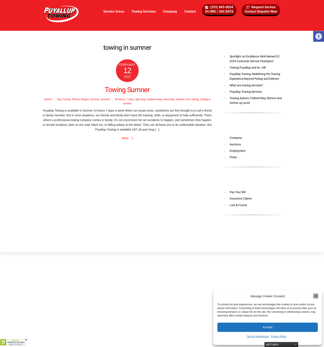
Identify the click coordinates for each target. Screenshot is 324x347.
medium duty (154, 99)
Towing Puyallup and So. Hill (248, 67)
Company (170, 11)
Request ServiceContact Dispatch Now (261, 9)
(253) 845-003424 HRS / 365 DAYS (219, 9)
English (272, 344)
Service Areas (113, 11)
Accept (268, 327)
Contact (190, 11)
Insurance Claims (241, 198)
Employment (238, 150)
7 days (130, 99)
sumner (180, 99)
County (66, 99)
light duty (140, 99)
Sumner (95, 99)
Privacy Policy (278, 336)
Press (233, 157)
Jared (48, 99)
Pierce (75, 99)
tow (188, 99)
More (125, 138)
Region (85, 99)
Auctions (235, 144)
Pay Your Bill (237, 192)
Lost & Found (238, 205)
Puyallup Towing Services (246, 91)
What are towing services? (246, 85)
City (59, 99)
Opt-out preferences (258, 336)
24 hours (120, 99)
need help (169, 99)
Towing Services (143, 11)
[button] (318, 36)
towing (195, 99)
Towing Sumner (127, 90)
